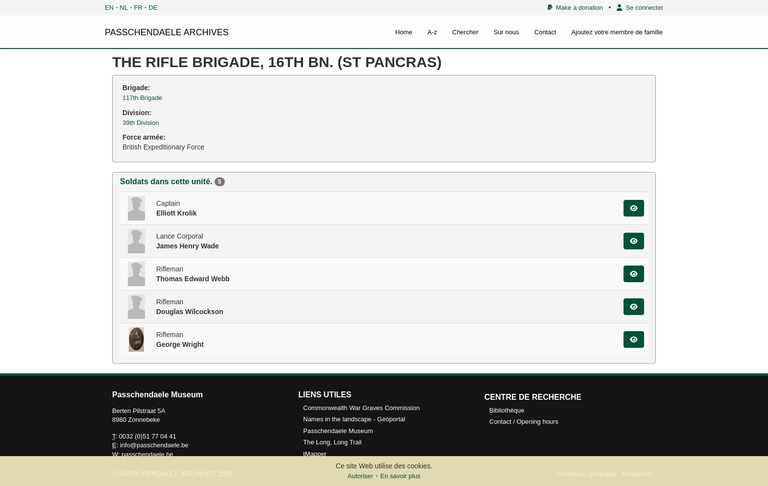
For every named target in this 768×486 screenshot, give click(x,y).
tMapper (315, 454)
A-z (432, 32)
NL (124, 7)
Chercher (465, 32)
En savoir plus (401, 476)
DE (152, 7)
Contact (545, 32)
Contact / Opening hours (523, 421)
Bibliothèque (507, 410)
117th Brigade (142, 97)
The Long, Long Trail (332, 442)
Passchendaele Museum (338, 431)
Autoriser (360, 476)
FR (138, 7)
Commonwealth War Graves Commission (361, 408)
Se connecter (640, 7)
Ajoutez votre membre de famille (617, 32)
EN (109, 7)
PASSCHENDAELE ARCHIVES (167, 32)
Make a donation (575, 7)
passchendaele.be (147, 454)
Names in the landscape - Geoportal (354, 419)
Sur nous (506, 32)
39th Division (140, 122)
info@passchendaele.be (154, 445)
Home (403, 32)
